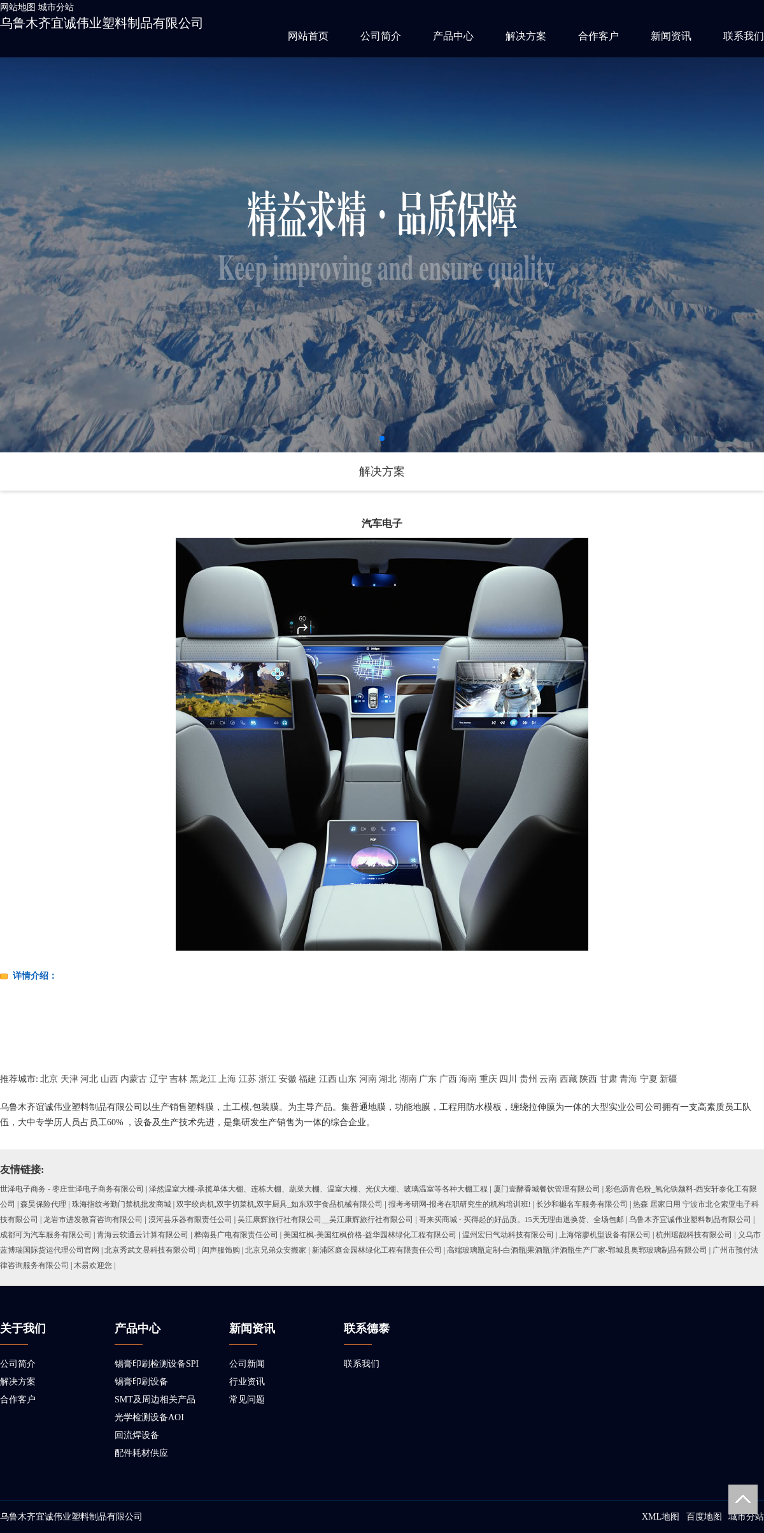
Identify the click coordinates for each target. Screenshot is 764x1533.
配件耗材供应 (141, 1453)
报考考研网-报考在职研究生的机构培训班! (459, 1204)
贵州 (528, 1079)
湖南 (408, 1079)
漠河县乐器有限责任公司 (190, 1219)
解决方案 (526, 36)
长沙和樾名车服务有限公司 (582, 1204)
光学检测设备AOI (149, 1417)
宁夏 (649, 1079)
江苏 (248, 1079)
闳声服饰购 (221, 1250)
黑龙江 (203, 1079)
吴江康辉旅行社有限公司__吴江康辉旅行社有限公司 (325, 1219)
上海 (227, 1079)
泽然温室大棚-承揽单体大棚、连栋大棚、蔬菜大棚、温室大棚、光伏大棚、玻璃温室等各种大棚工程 (318, 1188)
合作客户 (598, 36)
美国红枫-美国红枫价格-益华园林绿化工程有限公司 (369, 1234)
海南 (468, 1079)
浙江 (267, 1079)
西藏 (568, 1079)
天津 (69, 1079)
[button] (382, 438)
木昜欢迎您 (93, 1265)
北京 (49, 1079)
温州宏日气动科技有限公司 (508, 1234)
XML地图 (660, 1517)
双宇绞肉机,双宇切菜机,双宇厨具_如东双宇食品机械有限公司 (279, 1204)
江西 (328, 1079)
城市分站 (56, 7)
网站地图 (18, 7)
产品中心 (453, 36)
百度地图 (704, 1517)
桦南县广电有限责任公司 (236, 1234)
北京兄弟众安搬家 (275, 1250)
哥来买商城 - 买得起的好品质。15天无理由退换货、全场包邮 (521, 1219)
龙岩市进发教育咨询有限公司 (93, 1219)
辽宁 (158, 1079)
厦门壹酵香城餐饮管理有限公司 (546, 1188)
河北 (89, 1079)
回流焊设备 (137, 1435)
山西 (109, 1079)
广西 (448, 1079)
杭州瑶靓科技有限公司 (694, 1234)
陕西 (588, 1079)
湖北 (388, 1079)
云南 (548, 1079)
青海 (628, 1079)
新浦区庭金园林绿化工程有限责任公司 (377, 1250)
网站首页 (308, 36)
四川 (508, 1079)
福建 (307, 1079)
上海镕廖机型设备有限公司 (605, 1234)
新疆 (668, 1079)
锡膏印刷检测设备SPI (157, 1364)
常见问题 (247, 1399)
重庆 (488, 1079)
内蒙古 (133, 1079)
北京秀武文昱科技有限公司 (150, 1250)
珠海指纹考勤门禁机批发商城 (121, 1204)
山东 (348, 1079)
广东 (428, 1079)
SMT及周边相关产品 (155, 1399)
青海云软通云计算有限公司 (142, 1234)
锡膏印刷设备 (141, 1381)
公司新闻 (247, 1364)
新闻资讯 (671, 36)
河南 (368, 1079)
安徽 (288, 1079)
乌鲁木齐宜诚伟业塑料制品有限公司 (102, 23)
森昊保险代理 (43, 1204)
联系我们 (743, 36)
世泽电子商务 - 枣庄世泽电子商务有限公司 (72, 1188)
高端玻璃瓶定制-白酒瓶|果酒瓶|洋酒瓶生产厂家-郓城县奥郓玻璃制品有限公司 (577, 1250)
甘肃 (609, 1079)
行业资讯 (247, 1381)
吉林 (178, 1079)
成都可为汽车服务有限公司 (46, 1234)
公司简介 (380, 36)
